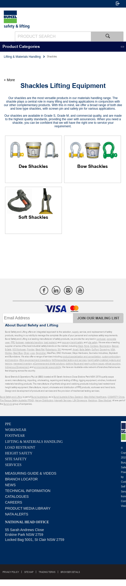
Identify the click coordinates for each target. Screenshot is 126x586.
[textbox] (53, 37)
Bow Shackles (92, 166)
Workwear (15, 430)
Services (13, 465)
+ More (9, 80)
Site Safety (16, 459)
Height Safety (18, 453)
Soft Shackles (33, 217)
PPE (8, 424)
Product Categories (21, 46)
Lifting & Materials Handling (34, 442)
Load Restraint (20, 447)
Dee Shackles (33, 166)
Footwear (15, 436)
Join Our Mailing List (98, 318)
